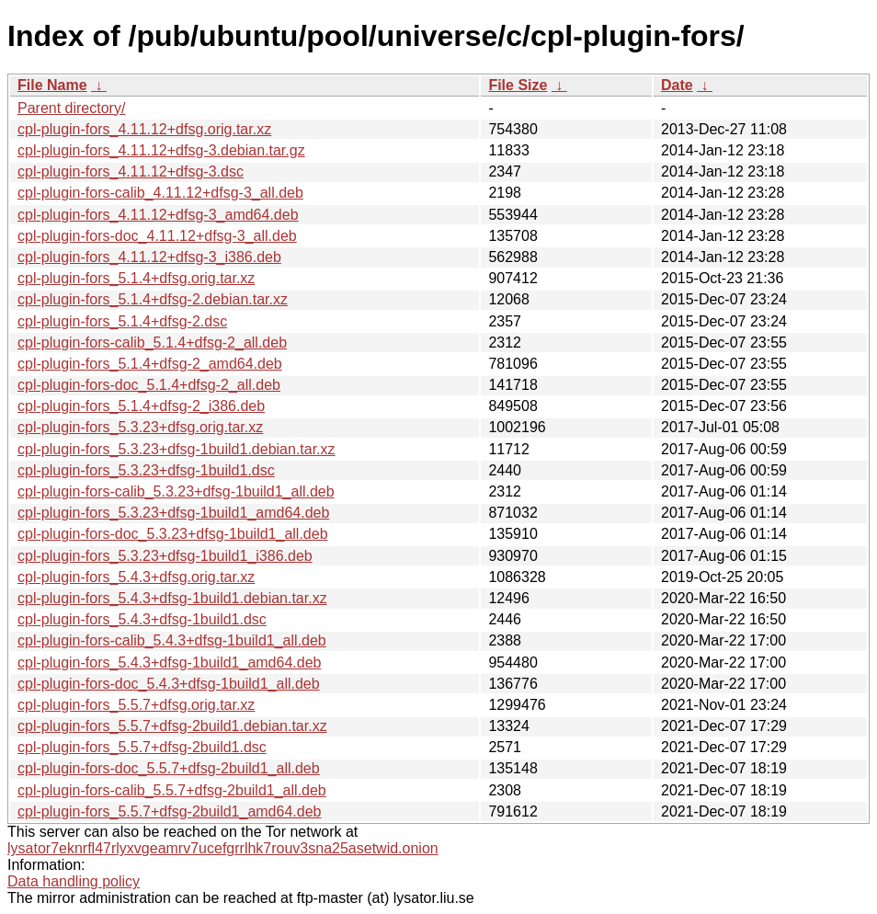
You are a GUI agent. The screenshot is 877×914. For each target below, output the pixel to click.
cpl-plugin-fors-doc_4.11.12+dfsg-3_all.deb (157, 236)
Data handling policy (73, 881)
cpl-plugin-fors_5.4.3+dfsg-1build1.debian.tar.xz (172, 598)
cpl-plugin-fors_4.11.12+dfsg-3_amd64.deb (158, 215)
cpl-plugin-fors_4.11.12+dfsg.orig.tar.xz (144, 129)
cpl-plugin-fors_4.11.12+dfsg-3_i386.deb (149, 257)
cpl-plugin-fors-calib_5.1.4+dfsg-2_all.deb (152, 342)
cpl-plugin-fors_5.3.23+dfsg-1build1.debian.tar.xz (176, 449)
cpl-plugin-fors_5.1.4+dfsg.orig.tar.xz (136, 278)
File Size (517, 85)
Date (677, 85)
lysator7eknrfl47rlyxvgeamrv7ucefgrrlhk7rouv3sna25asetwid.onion (222, 848)
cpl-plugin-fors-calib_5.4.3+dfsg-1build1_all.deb (171, 640)
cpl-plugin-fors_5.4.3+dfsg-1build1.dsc (142, 619)
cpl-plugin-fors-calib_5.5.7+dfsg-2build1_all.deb (171, 790)
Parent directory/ (71, 108)
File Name (52, 85)
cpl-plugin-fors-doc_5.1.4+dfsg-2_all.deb (148, 385)
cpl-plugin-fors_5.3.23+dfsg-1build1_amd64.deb (173, 512)
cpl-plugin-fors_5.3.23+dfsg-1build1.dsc (146, 470)
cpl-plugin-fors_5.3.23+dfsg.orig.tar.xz (140, 427)
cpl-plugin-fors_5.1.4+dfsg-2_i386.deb (141, 406)
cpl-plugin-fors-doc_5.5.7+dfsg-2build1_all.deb (168, 768)
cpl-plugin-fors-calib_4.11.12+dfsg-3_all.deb (160, 192)
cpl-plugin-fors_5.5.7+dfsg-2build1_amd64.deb (169, 811)
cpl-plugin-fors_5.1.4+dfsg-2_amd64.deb (149, 363)
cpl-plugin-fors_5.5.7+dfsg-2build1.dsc (142, 747)
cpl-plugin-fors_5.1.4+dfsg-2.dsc (122, 321)
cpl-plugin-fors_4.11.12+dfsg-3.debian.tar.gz (161, 150)
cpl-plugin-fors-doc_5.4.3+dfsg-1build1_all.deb (168, 683)
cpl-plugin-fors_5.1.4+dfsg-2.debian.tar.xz (152, 299)
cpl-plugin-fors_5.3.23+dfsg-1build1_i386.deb (165, 556)
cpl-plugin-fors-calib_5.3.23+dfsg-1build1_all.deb (176, 491)
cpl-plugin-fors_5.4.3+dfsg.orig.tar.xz (136, 577)
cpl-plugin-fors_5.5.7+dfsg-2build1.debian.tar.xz (172, 726)
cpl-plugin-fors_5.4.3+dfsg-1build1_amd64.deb (169, 662)
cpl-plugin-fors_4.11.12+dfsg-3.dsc (130, 171)
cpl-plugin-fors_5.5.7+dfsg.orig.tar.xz (136, 705)
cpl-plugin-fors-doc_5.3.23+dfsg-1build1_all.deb (172, 534)
